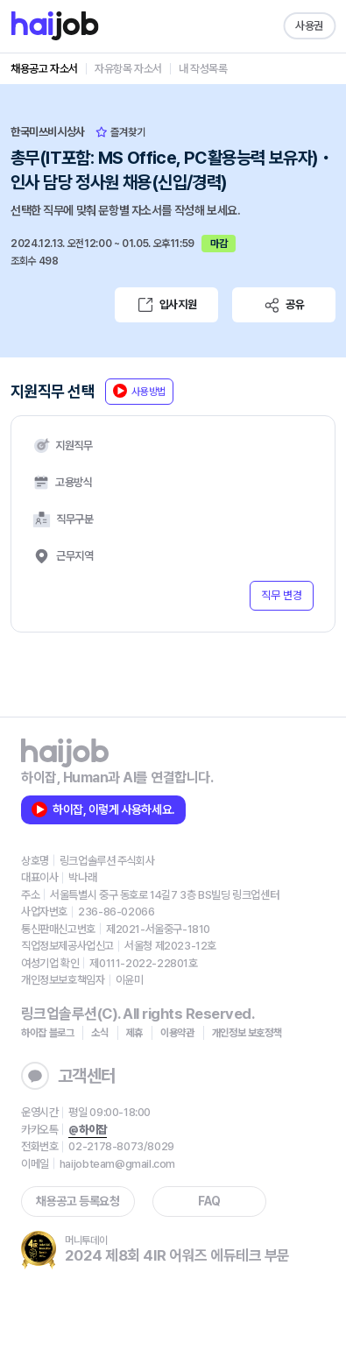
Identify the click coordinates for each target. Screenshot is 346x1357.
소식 (99, 1033)
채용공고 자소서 (44, 68)
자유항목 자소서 (128, 68)
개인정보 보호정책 (247, 1033)
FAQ (209, 1201)
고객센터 (68, 1076)
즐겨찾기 (120, 132)
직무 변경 (281, 595)
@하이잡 (87, 1129)
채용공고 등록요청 (77, 1201)
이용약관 (177, 1033)
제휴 (134, 1033)
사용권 (309, 25)
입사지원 (166, 305)
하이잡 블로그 (47, 1033)
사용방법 (139, 391)
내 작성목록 (203, 68)
